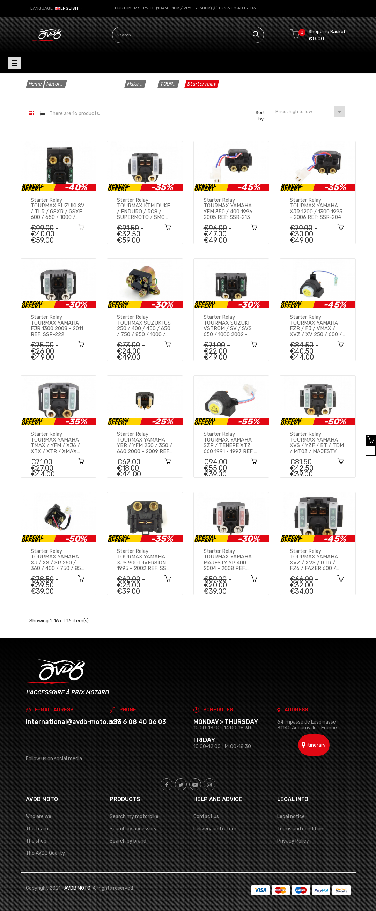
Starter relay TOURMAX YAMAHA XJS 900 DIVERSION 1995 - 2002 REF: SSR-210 (144, 559)
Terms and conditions (301, 829)
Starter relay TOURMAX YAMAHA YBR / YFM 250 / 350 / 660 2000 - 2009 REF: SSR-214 (144, 442)
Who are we (38, 817)
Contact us (206, 817)
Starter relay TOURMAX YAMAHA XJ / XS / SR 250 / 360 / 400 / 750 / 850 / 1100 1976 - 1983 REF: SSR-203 (57, 559)
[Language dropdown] (56, 8)
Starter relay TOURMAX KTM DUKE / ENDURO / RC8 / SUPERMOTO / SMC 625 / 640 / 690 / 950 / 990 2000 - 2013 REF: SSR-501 (143, 208)
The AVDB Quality (45, 853)
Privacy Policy (293, 841)
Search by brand (128, 841)
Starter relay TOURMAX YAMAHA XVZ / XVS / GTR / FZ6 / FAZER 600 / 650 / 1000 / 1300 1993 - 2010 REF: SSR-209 (317, 559)
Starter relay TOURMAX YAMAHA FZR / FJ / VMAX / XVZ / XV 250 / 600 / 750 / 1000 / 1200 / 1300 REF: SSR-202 (316, 325)
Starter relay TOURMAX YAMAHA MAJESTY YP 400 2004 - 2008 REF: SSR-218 (228, 559)
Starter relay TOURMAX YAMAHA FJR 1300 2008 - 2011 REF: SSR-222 (57, 325)
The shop (36, 841)
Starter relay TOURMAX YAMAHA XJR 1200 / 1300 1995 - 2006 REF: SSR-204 (316, 208)
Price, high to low (310, 111)
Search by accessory (133, 829)
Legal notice (291, 817)
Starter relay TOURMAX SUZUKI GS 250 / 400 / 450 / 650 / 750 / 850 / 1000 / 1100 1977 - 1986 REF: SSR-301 (144, 325)
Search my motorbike (134, 817)
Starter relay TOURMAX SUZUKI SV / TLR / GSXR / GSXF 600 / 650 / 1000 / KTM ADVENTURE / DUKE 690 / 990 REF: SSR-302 (57, 208)
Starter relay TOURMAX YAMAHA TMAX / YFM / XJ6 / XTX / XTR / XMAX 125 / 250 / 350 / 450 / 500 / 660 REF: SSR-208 (57, 442)
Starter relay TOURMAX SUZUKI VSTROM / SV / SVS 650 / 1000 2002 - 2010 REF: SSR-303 (228, 325)
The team (37, 829)
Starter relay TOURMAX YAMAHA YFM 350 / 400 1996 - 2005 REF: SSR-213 (230, 208)
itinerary (314, 745)
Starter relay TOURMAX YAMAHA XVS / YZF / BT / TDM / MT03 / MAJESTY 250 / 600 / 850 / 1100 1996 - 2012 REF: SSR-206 (317, 442)
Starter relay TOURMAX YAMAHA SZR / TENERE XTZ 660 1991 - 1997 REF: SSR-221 (229, 442)
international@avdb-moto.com (73, 722)
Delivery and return (214, 829)
